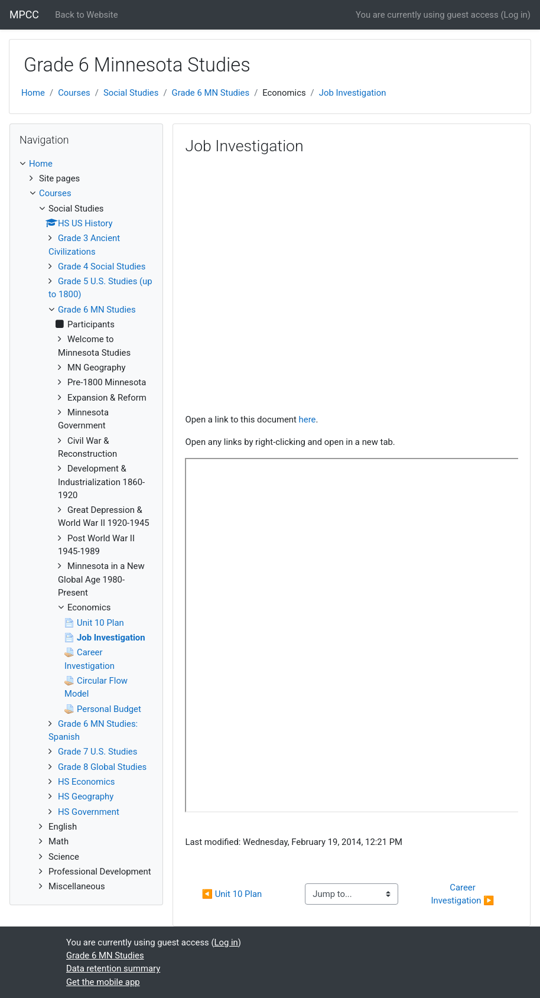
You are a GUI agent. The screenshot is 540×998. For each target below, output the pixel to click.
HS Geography (85, 796)
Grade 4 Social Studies (101, 266)
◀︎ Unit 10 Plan (231, 894)
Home (33, 92)
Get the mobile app (103, 982)
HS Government (88, 812)
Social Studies (131, 92)
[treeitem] (86, 163)
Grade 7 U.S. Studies (97, 751)
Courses (74, 92)
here (307, 419)
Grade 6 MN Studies (211, 92)
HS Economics (86, 781)
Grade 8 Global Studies (102, 767)
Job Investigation (352, 92)
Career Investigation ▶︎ (462, 894)
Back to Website (86, 14)
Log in (515, 14)
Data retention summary (113, 968)
